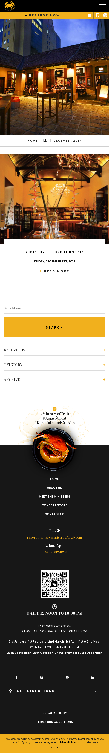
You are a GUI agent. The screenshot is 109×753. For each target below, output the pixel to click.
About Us (54, 488)
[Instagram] (37, 678)
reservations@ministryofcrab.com (54, 537)
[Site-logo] (7, 6)
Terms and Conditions (54, 722)
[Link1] (89, 15)
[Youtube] (62, 678)
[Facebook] (11, 678)
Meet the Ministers (54, 496)
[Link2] (97, 15)
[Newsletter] (54, 691)
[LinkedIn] (88, 678)
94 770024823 (54, 552)
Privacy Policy (54, 713)
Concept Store (54, 505)
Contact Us (54, 514)
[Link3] (105, 15)
